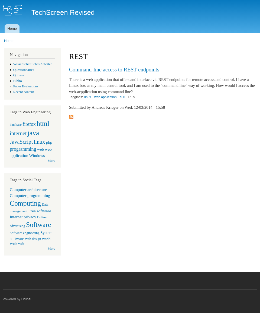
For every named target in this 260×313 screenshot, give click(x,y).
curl (122, 97)
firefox (29, 124)
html (43, 123)
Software (38, 225)
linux (39, 142)
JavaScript (21, 142)
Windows (37, 155)
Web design (33, 239)
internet (18, 133)
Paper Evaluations (25, 86)
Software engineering (25, 233)
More (51, 161)
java (33, 133)
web (40, 149)
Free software (39, 211)
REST (132, 97)
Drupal (26, 299)
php (49, 142)
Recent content (23, 92)
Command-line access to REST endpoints (114, 70)
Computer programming (30, 195)
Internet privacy (23, 217)
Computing (25, 203)
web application (105, 97)
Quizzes (18, 75)
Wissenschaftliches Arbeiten (33, 64)
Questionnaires (23, 70)
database (16, 125)
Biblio (17, 81)
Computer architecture (28, 189)
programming (23, 149)
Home (12, 29)
